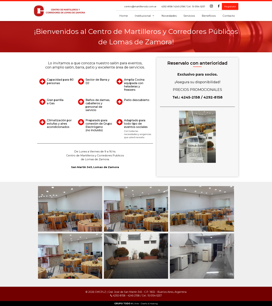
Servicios (189, 15)
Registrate (230, 6)
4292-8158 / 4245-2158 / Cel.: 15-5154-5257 (183, 6)
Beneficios (209, 15)
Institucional (146, 16)
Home (123, 15)
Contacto (229, 15)
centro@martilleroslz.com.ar (140, 6)
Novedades (169, 15)
